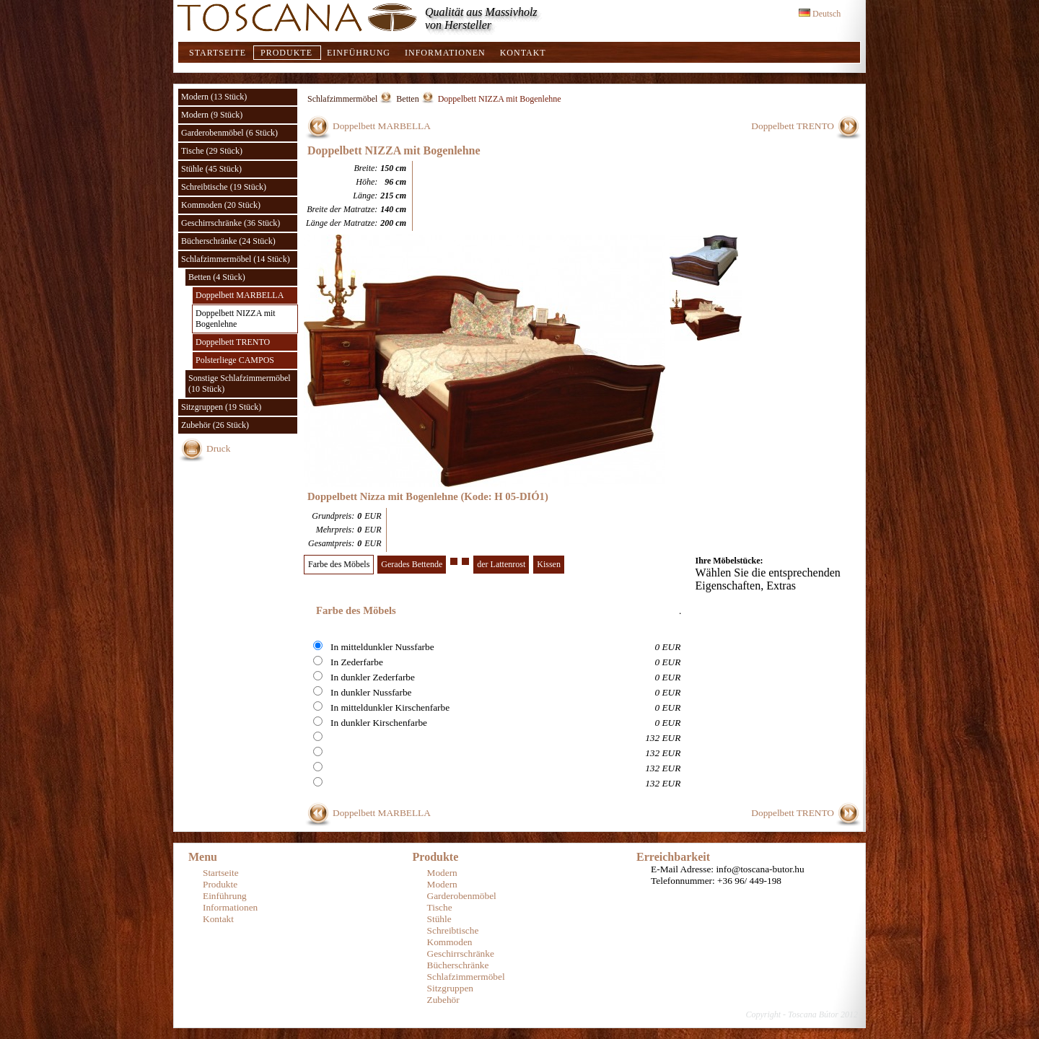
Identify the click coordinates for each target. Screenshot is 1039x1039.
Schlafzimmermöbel (342, 99)
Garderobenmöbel (461, 895)
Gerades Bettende (411, 564)
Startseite (217, 53)
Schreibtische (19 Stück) (223, 187)
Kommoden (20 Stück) (220, 205)
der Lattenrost (501, 564)
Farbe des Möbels (338, 564)
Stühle (439, 918)
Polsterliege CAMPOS (235, 360)
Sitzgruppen (450, 988)
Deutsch (820, 14)
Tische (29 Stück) (211, 151)
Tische (439, 907)
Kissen (549, 564)
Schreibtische (453, 930)
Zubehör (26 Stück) (215, 425)
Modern (442, 872)
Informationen (445, 53)
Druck (218, 448)
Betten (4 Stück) (216, 277)
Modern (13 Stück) (214, 97)
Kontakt (523, 53)
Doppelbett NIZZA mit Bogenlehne (236, 318)
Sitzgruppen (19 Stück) (221, 407)
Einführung (358, 53)
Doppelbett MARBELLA (240, 295)
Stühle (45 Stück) (211, 169)
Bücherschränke (458, 965)
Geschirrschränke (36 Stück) (230, 223)
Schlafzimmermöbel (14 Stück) (235, 259)
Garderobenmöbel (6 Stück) (229, 133)
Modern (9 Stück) (211, 115)
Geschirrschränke (460, 953)
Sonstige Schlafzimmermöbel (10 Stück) (239, 383)
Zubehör (443, 999)
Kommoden (450, 942)
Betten (407, 99)
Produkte (286, 53)
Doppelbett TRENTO (233, 342)
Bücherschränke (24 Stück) (228, 241)
